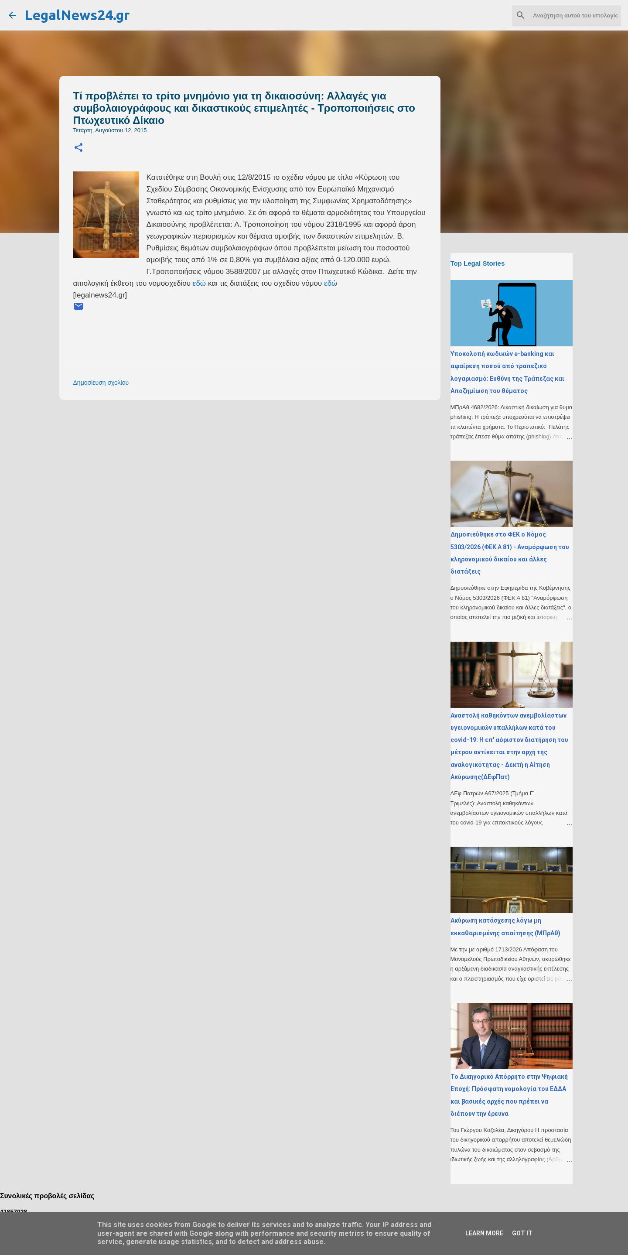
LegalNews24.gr (77, 15)
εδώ (199, 283)
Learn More (484, 1233)
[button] (78, 148)
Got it (522, 1233)
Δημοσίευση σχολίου (101, 382)
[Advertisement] (267, 467)
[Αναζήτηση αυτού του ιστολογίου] (575, 15)
